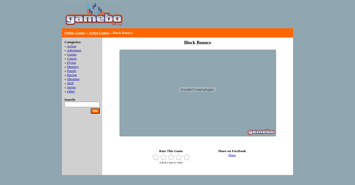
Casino (72, 54)
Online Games (74, 33)
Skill (70, 83)
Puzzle (71, 71)
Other (71, 91)
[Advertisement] (230, 18)
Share (232, 155)
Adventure (74, 50)
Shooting (73, 79)
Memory (73, 67)
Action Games (99, 33)
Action (71, 46)
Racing (72, 75)
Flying (71, 62)
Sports (71, 87)
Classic (72, 58)
